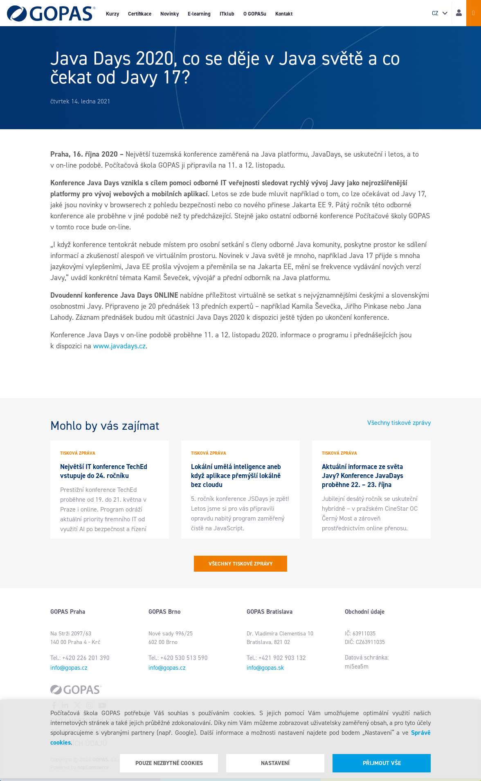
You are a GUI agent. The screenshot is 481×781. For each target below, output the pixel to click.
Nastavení (275, 763)
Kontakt (283, 13)
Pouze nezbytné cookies (169, 763)
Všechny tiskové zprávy (399, 422)
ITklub (227, 13)
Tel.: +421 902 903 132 (276, 658)
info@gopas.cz (69, 668)
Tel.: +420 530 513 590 (178, 658)
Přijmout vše (382, 763)
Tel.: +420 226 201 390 (80, 658)
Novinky (169, 13)
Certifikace (139, 13)
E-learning (199, 13)
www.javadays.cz (119, 346)
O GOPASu (254, 13)
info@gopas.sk (265, 668)
